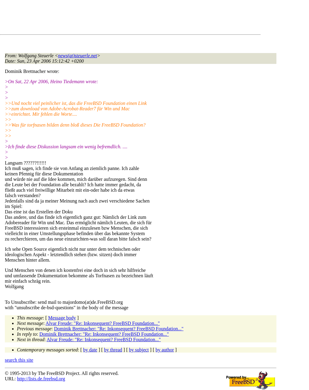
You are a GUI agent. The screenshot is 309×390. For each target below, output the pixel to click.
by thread (113, 349)
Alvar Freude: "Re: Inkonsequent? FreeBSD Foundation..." (103, 323)
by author (164, 349)
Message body (62, 317)
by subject (139, 349)
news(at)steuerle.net (77, 55)
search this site (19, 360)
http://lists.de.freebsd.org (41, 378)
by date (90, 349)
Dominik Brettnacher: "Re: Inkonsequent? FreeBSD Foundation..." (118, 328)
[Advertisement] (115, 18)
